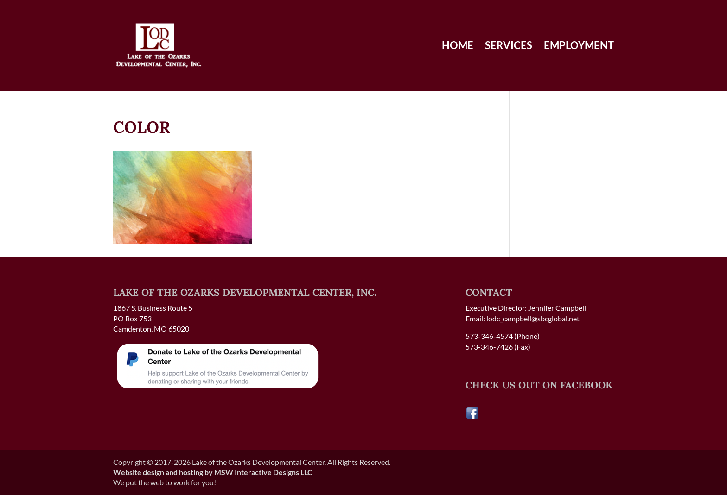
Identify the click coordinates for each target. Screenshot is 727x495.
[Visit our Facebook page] (472, 417)
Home (457, 46)
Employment (579, 46)
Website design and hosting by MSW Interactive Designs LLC (212, 472)
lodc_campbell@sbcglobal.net (533, 318)
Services (508, 46)
